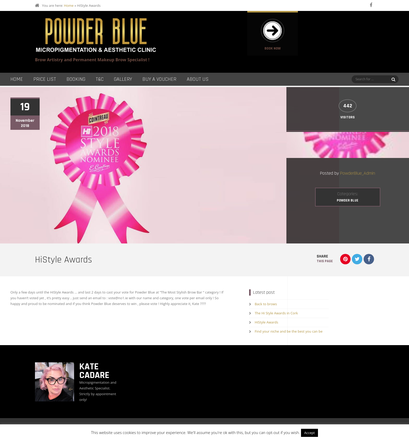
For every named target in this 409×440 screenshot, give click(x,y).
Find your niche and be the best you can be (288, 331)
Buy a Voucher (159, 79)
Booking (76, 79)
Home (69, 5)
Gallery (123, 79)
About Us (198, 79)
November (25, 120)
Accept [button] (309, 432)
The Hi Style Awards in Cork (276, 313)
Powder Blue (347, 200)
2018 (25, 126)
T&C (100, 79)
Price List (44, 79)
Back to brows (266, 304)
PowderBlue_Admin (357, 173)
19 (25, 107)
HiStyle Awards (266, 322)
